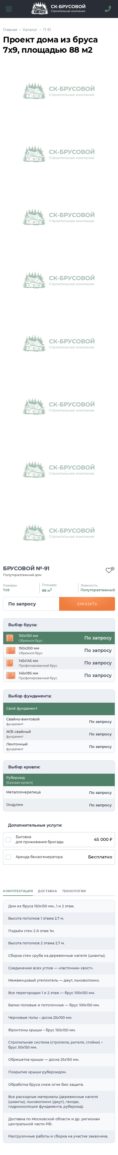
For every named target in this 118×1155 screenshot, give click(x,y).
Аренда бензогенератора (65, 857)
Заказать (87, 604)
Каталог (30, 29)
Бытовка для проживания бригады (65, 839)
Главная (10, 29)
